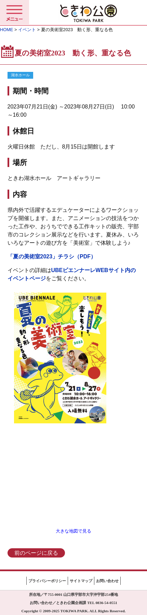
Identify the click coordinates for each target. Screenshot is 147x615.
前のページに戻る (36, 553)
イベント (27, 29)
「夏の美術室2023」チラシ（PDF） (52, 256)
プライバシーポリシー (47, 581)
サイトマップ (81, 581)
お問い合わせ (107, 581)
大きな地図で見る (73, 531)
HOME (6, 29)
